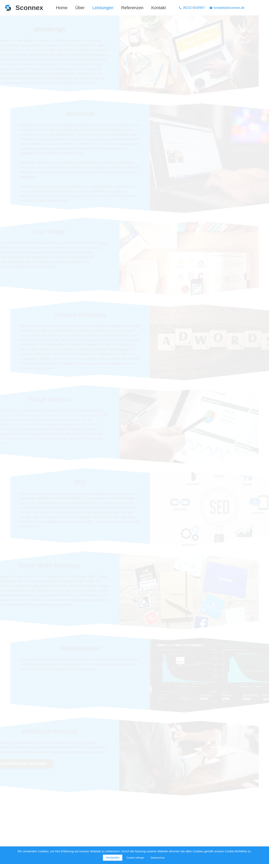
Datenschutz (158, 857)
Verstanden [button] (113, 857)
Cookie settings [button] (135, 857)
